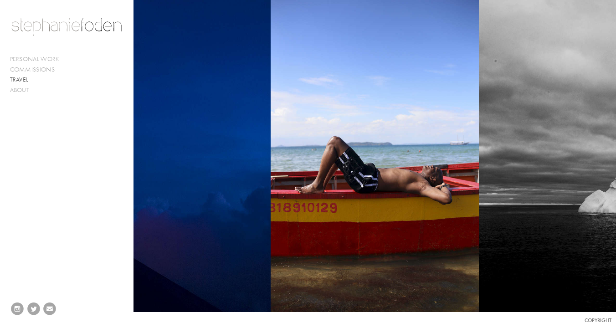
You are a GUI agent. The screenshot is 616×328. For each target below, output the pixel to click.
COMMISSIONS (36, 69)
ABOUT (20, 90)
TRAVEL (19, 79)
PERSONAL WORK (38, 59)
